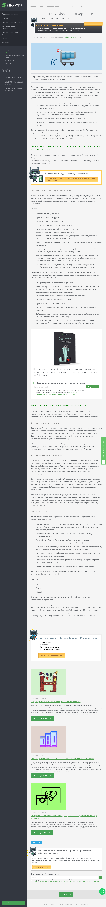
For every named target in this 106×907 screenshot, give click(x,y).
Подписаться (93, 387)
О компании (84, 904)
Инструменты (9, 60)
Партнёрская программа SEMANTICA (13, 89)
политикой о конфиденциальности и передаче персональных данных (56, 393)
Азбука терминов (71, 37)
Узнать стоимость (51, 655)
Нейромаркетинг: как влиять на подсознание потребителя (55, 701)
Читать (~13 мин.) (42, 718)
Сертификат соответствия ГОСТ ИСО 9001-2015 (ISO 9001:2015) (14, 83)
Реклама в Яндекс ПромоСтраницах (9, 27)
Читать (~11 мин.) (42, 775)
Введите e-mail (41, 387)
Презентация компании (13, 77)
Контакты (66, 894)
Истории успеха (10, 50)
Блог (6, 53)
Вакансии (8, 63)
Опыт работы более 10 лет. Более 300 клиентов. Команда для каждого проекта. (71, 179)
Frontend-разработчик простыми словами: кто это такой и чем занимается (62, 758)
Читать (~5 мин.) (41, 832)
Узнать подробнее (42, 867)
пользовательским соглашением (47, 396)
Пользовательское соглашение (53, 904)
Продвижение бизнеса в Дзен (12, 33)
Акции (4, 38)
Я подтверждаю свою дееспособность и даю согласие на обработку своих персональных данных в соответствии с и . (60, 393)
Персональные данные (72, 904)
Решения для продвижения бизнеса (14, 56)
